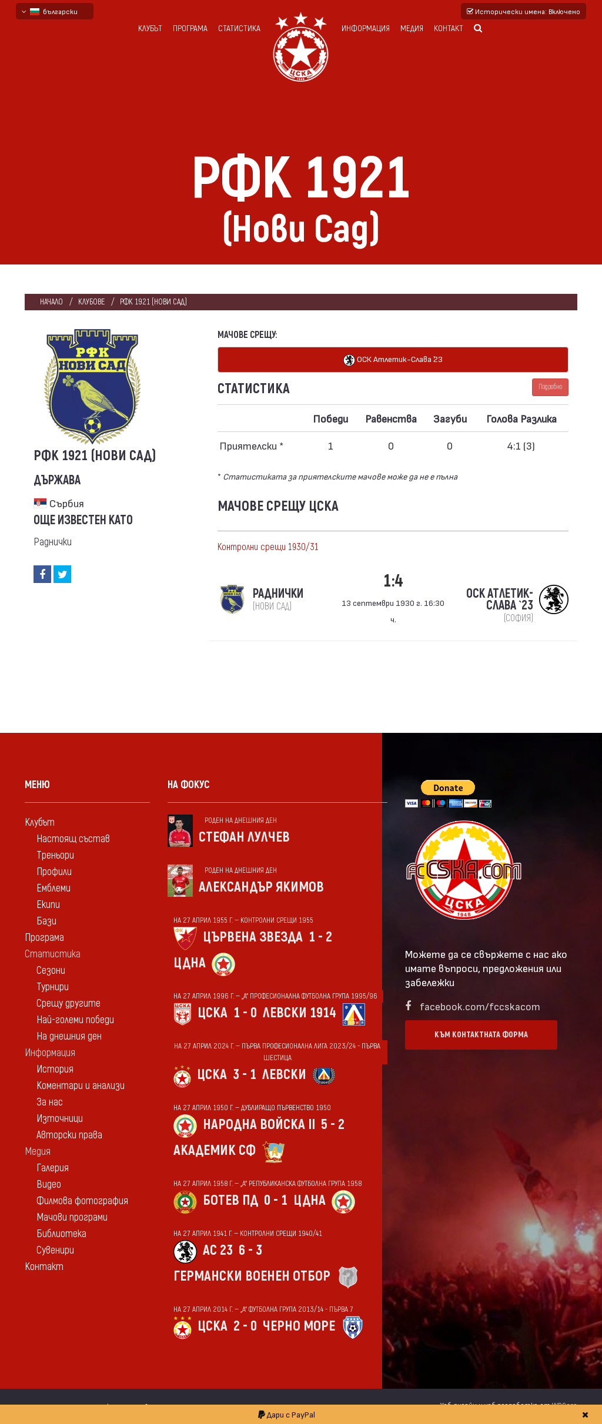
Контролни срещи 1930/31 (268, 547)
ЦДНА (189, 962)
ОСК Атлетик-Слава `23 (393, 360)
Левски (284, 1074)
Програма (190, 28)
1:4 (393, 581)
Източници (59, 1118)
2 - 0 (245, 1326)
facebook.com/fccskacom (480, 1006)
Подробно (550, 387)
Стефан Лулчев (244, 837)
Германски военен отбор (251, 1276)
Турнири (52, 987)
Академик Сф (214, 1150)
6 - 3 (250, 1250)
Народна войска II (259, 1124)
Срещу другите (68, 1003)
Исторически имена (523, 11)
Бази (46, 921)
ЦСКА (213, 1012)
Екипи (48, 905)
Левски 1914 (299, 1012)
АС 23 (218, 1250)
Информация (366, 28)
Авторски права (69, 1135)
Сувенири (55, 1250)
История (54, 1069)
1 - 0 (245, 1012)
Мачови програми (72, 1217)
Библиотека (61, 1234)
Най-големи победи (75, 1020)
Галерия (52, 1168)
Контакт (448, 28)
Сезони (50, 970)
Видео (48, 1184)
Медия (411, 28)
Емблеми (53, 888)
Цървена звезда (253, 937)
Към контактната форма (481, 1035)
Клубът (150, 28)
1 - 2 (320, 937)
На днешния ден (69, 1036)
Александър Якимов (261, 887)
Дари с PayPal (286, 1414)
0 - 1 (275, 1200)
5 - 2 (333, 1124)
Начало (51, 302)
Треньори (55, 855)
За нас (49, 1102)
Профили (54, 872)
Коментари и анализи (80, 1086)
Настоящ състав (73, 839)
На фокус (189, 785)
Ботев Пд (230, 1200)
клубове (91, 302)
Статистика (239, 28)
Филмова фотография (82, 1201)
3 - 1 (244, 1074)
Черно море (299, 1326)
